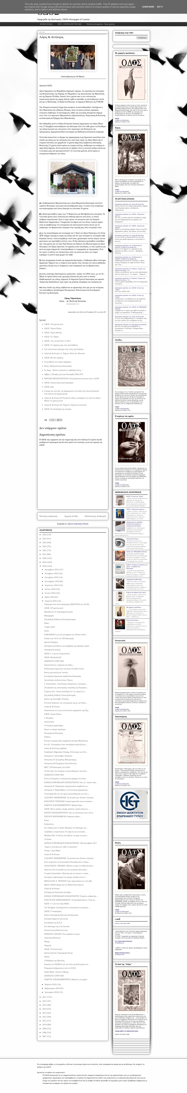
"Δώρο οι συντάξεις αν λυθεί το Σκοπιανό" (61, 847)
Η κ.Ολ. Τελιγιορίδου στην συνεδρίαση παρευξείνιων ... (66, 745)
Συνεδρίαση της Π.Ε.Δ (53, 923)
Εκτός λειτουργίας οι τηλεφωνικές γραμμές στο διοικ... (65, 779)
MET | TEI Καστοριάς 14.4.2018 (57, 767)
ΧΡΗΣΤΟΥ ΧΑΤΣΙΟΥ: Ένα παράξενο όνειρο (62, 934)
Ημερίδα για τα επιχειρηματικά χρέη (58, 612)
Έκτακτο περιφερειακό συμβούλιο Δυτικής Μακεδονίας (66, 741)
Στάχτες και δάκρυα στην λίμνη (136, 592)
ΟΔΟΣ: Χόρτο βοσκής (53, 333)
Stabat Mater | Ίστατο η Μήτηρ (56, 972)
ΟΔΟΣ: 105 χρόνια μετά (53, 324)
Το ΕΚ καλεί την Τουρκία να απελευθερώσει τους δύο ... (66, 771)
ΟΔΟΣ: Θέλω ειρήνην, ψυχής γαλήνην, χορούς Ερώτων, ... (67, 809)
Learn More (148, 7)
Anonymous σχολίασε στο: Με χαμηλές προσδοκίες (131, 324)
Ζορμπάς (47, 945)
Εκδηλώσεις (49, 824)
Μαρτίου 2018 (51, 984)
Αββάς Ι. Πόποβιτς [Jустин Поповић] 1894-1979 (63, 374)
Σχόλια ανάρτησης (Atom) (78, 524)
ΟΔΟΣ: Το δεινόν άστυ (53, 949)
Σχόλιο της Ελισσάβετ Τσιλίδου (56, 699)
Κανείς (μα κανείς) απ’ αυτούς (56, 672)
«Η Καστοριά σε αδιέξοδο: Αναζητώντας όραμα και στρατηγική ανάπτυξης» (134, 524)
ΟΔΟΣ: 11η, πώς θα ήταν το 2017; (57, 341)
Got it (160, 7)
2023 (44, 546)
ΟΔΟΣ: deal (49, 387)
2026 (44, 535)
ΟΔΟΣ (117, 118)
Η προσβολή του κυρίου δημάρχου (57, 362)
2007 (44, 1036)
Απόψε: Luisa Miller (52, 851)
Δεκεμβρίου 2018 (52, 570)
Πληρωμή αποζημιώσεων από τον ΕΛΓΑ (60, 968)
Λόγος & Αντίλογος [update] (55, 748)
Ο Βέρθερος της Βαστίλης (54, 961)
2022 (44, 550)
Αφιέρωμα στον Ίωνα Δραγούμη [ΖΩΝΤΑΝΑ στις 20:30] (66, 604)
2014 (44, 1009)
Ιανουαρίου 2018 (51, 992)
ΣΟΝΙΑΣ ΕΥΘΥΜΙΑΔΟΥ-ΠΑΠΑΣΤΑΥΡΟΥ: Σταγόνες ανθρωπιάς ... (71, 896)
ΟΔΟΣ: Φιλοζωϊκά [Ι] (52, 657)
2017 (44, 997)
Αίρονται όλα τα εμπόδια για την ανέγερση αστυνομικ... (66, 870)
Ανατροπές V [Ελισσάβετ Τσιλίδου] (58, 756)
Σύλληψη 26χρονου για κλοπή (56, 919)
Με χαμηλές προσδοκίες (133, 607)
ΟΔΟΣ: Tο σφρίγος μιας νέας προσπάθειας (61, 345)
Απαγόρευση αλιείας (52, 650)
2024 (44, 543)
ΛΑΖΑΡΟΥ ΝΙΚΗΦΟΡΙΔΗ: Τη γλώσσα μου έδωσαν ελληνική (68, 798)
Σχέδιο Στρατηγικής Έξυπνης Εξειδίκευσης (61, 915)
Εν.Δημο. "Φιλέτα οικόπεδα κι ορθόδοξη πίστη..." (63, 370)
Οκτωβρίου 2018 (51, 577)
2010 (44, 1025)
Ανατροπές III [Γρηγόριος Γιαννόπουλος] (60, 763)
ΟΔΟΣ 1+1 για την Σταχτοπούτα (57, 654)
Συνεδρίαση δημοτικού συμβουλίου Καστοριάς (62, 676)
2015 (44, 1005)
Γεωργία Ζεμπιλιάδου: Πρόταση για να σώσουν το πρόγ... (66, 873)
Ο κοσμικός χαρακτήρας (53, 726)
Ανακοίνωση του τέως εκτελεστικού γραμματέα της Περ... (67, 710)
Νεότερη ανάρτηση (48, 516)
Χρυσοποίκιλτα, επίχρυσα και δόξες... (59, 665)
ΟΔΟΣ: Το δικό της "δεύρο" (134, 496)
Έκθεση (47, 737)
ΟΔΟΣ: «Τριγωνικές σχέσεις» (135, 509)
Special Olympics (51, 642)
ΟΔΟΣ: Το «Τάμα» (51, 337)
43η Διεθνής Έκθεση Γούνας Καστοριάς (59, 619)
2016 (44, 1001)
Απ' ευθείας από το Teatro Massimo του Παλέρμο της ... (66, 828)
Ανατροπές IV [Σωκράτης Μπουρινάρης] (60, 760)
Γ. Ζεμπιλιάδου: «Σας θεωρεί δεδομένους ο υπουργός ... (66, 684)
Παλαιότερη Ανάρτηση (95, 516)
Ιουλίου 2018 (50, 589)
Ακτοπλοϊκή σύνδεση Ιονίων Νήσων (58, 680)
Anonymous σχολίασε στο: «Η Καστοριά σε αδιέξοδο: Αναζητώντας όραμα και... (128, 246)
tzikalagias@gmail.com (72, 304)
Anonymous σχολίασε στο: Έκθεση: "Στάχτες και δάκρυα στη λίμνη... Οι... (130, 269)
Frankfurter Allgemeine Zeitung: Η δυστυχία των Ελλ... (66, 752)
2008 (44, 1032)
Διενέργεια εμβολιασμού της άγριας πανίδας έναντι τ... (65, 877)
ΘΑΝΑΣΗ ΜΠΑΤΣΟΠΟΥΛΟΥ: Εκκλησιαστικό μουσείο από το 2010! (71, 379)
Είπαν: (46, 623)
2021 (44, 554)
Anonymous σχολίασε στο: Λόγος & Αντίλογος (129, 204)
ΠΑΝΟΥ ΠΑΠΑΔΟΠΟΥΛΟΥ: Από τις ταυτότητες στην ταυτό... (69, 813)
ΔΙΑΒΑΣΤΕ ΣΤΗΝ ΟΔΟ (54, 661)
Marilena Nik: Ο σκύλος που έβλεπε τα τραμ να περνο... (66, 835)
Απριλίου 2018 (51, 601)
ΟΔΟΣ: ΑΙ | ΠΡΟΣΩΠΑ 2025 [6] (136, 551)
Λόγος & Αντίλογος (51, 707)
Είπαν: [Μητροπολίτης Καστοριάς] (58, 366)
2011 (44, 1021)
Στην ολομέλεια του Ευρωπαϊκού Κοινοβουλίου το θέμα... (67, 862)
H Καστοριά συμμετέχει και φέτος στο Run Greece (64, 669)
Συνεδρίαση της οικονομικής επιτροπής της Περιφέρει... (66, 688)
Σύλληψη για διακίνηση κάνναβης (57, 892)
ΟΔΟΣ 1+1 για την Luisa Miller (56, 904)
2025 (44, 539)
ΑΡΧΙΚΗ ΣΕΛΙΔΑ (46, 24)
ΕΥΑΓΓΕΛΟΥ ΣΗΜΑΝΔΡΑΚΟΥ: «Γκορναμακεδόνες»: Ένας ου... (70, 900)
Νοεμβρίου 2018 (51, 573)
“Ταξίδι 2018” (49, 627)
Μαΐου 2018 (50, 597)
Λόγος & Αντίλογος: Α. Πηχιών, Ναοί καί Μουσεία (64, 353)
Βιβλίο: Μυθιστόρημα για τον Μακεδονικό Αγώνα (63, 885)
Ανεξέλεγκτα (49, 722)
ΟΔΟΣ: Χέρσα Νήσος (52, 328)
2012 (44, 1017)
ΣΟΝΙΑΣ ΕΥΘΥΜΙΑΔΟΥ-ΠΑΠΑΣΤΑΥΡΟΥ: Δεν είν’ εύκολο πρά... (70, 782)
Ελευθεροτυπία (119, 954)
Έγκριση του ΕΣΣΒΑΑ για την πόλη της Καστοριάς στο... (66, 964)
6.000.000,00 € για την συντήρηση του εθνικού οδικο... (65, 635)
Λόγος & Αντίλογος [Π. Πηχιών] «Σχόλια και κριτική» (65, 405)
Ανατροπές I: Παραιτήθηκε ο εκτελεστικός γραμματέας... (66, 790)
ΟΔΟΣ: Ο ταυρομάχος (53, 911)
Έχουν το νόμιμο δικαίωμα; (55, 729)
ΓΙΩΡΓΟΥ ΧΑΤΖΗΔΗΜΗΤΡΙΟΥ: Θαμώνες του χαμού (65, 979)
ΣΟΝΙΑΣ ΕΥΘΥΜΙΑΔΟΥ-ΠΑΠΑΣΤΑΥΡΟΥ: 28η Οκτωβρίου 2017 (70, 843)
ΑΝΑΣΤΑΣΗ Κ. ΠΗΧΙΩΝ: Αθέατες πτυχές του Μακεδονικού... (69, 866)
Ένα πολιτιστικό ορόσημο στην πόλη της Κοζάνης (64, 349)
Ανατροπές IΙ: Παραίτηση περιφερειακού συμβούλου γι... (66, 786)
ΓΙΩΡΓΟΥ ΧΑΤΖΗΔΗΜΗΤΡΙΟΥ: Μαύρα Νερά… (64, 805)
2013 (44, 1013)
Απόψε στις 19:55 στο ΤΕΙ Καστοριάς (59, 638)
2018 (44, 566)
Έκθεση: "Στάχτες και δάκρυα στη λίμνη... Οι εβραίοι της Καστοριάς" (136, 566)
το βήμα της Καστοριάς (122, 120)
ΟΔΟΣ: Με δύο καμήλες (53, 358)
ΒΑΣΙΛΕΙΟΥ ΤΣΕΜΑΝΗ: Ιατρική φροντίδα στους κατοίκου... (68, 801)
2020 (44, 558)
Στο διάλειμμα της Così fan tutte (56, 926)
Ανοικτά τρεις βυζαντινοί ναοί (56, 930)
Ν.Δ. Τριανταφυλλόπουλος (123, 941)
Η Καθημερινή (119, 943)
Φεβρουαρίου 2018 (52, 988)
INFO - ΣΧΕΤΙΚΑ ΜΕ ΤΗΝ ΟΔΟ (69, 24)
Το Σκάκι (47, 839)
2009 (44, 1029)
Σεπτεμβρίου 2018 (52, 581)
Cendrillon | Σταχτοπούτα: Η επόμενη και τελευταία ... (65, 832)
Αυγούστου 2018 (51, 585)
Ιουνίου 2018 (50, 593)
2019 (44, 562)
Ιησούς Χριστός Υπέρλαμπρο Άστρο (58, 953)
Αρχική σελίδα (71, 516)
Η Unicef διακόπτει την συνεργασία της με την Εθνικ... (65, 703)
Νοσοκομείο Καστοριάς (53, 733)
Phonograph (49, 616)
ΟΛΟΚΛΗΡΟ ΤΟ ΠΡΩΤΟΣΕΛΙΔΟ (126, 1031)
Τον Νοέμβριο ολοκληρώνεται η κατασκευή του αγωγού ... (67, 908)
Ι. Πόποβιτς (48, 718)
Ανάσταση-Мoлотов (52, 938)
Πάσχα (46, 942)
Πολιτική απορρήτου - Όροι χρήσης (101, 24)
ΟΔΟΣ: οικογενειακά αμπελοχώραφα (58, 383)
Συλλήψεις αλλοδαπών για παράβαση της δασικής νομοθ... (67, 646)
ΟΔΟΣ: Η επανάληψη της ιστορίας (57, 409)
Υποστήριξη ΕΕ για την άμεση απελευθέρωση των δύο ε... (67, 794)
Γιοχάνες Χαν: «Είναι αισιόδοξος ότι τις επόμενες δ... (65, 691)
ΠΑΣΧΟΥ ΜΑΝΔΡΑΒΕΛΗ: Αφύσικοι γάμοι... (62, 816)
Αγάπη (46, 957)
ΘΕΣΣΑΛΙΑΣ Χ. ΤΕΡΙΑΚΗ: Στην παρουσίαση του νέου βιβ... (68, 881)
